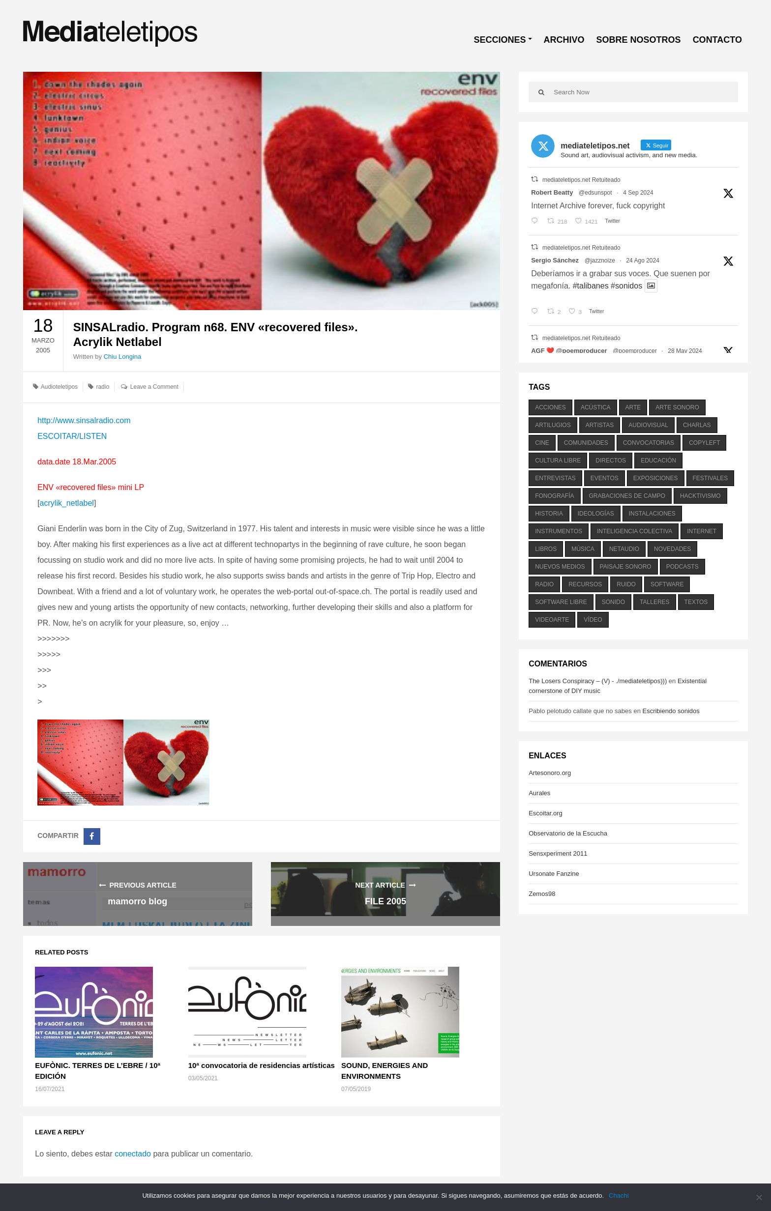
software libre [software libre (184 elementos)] (561, 602)
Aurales (539, 793)
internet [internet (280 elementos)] (701, 531)
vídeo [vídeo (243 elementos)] (593, 619)
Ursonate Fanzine (554, 873)
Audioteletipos (59, 386)
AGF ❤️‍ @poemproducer (569, 350)
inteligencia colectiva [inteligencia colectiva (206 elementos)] (634, 531)
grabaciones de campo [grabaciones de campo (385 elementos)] (627, 495)
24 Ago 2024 (642, 260)
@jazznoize (600, 260)
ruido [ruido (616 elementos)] (626, 584)
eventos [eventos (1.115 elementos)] (605, 478)
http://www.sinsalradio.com (83, 420)
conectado (133, 1154)
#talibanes (591, 286)
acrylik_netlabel (67, 503)
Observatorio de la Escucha (568, 833)
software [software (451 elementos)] (667, 584)
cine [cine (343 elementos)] (542, 442)
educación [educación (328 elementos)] (658, 460)
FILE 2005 (385, 901)
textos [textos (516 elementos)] (696, 602)
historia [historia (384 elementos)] (549, 513)
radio (102, 386)
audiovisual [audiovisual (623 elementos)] (648, 425)
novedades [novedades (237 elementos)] (672, 549)
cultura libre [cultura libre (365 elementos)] (558, 460)
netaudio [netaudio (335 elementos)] (624, 549)
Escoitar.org (546, 813)
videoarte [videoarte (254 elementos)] (552, 619)
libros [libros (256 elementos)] (546, 549)
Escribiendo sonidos (670, 711)
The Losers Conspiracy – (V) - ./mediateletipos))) (598, 681)
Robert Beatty (552, 192)
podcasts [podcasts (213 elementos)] (682, 566)
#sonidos (626, 286)
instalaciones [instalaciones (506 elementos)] (652, 513)
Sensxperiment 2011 (558, 853)
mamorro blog (137, 901)
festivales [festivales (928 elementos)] (710, 478)
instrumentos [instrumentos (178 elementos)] (558, 531)
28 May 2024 (685, 350)
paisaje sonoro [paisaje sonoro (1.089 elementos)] (626, 566)
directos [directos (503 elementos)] (610, 460)
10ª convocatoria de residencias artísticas (261, 1065)
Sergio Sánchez (555, 260)
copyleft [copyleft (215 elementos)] (704, 442)
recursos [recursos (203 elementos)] (585, 584)
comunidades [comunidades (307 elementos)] (586, 442)
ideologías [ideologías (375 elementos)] (596, 513)
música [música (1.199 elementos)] (582, 549)
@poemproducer (635, 350)
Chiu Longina (123, 356)
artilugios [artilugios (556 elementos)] (552, 425)
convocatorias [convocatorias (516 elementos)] (648, 442)
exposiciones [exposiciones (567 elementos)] (655, 478)
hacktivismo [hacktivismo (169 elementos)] (700, 495)
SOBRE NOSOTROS (638, 40)
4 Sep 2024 (638, 192)
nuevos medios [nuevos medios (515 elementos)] (560, 566)
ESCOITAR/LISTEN (72, 436)
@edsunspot (595, 192)
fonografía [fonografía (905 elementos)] (554, 495)
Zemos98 (542, 893)
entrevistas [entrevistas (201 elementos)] (555, 478)
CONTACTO (717, 40)
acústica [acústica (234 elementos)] (596, 407)
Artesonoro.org (550, 773)
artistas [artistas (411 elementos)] (600, 425)
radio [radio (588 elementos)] (544, 584)
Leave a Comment (154, 386)
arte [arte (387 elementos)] (633, 407)
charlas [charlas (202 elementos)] (697, 425)
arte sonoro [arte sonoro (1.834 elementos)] (677, 407)
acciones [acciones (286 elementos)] (550, 407)
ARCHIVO (564, 40)
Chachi (618, 1195)
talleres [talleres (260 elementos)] (654, 602)
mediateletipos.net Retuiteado (581, 179)
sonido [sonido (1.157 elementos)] (613, 602)
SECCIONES (500, 40)
